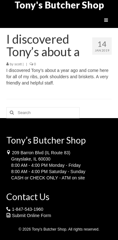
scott (18, 64)
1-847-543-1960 (27, 209)
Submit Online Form (31, 215)
